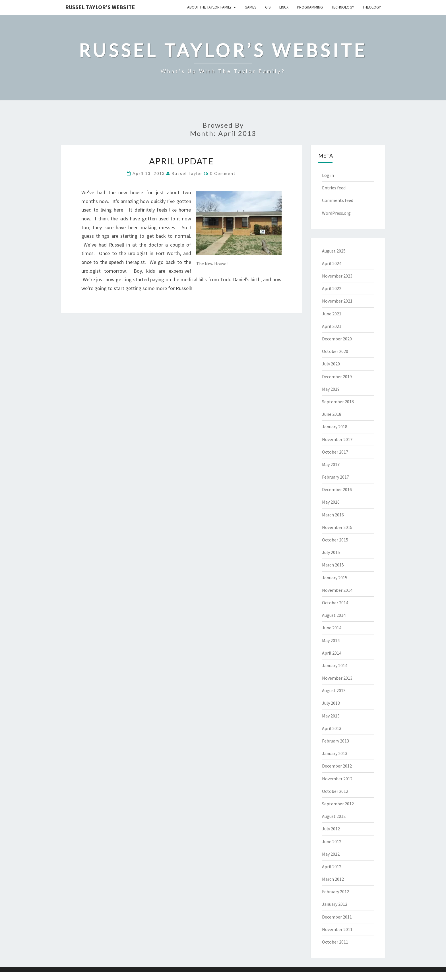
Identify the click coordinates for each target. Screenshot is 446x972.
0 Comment (223, 173)
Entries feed (334, 188)
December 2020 (337, 339)
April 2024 (331, 263)
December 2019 (337, 376)
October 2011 (335, 942)
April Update (181, 161)
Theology (372, 7)
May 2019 (331, 389)
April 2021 (331, 326)
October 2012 (335, 791)
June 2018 (331, 414)
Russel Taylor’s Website (100, 7)
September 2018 (338, 401)
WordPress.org (336, 213)
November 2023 (337, 276)
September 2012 (338, 803)
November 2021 (337, 301)
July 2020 (331, 364)
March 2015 (333, 565)
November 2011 (337, 929)
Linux (283, 7)
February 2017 (335, 477)
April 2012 (331, 866)
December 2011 (337, 917)
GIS (268, 7)
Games (251, 7)
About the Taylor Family (209, 7)
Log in (328, 175)
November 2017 (337, 439)
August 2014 (334, 615)
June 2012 (331, 841)
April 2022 (331, 288)
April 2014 (331, 653)
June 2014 (331, 627)
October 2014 (335, 602)
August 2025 (334, 251)
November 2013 (337, 678)
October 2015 (335, 540)
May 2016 (331, 502)
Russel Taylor (187, 173)
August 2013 (334, 690)
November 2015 (337, 527)
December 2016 (337, 489)
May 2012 (331, 854)
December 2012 (337, 766)
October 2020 (335, 351)
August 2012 (334, 816)
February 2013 (335, 741)
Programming (310, 7)
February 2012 (335, 891)
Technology (342, 7)
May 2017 (331, 464)
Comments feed (337, 200)
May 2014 (331, 640)
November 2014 (337, 590)
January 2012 (334, 904)
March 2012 (333, 879)
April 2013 (331, 728)
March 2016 (333, 515)
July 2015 (331, 552)
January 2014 (334, 665)
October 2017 (335, 452)
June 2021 (331, 314)
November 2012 (337, 778)
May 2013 (331, 716)
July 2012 (331, 829)
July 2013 (331, 703)
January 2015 (334, 577)
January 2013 (334, 753)
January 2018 (334, 426)
